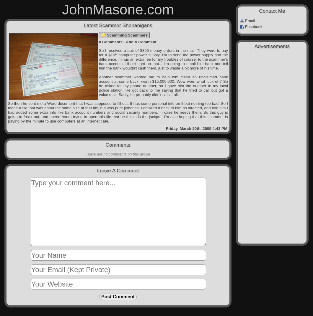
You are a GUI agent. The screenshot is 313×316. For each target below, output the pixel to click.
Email (247, 21)
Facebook (251, 26)
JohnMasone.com (118, 9)
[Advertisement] (272, 83)
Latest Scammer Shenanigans (118, 25)
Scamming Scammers (124, 35)
